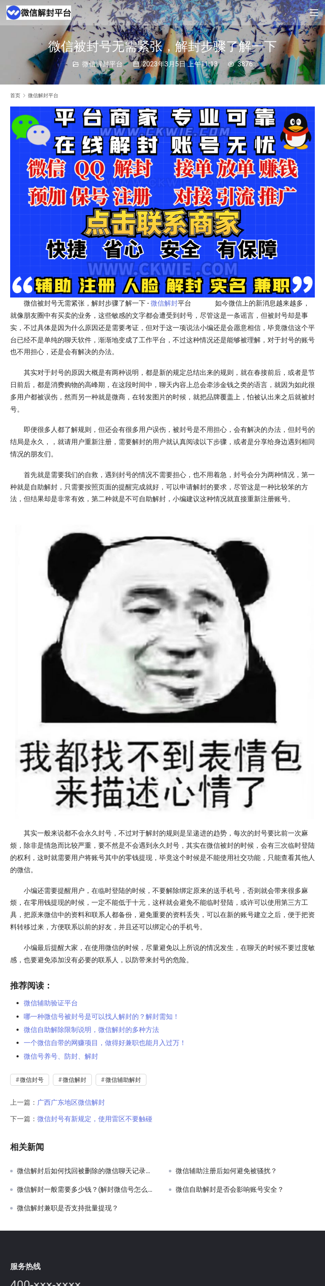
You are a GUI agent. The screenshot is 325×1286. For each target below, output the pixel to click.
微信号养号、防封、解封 (61, 1056)
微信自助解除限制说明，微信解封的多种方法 (91, 1030)
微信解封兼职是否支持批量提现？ (67, 1208)
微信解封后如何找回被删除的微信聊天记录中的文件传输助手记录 (86, 1171)
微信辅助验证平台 (51, 1003)
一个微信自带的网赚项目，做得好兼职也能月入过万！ (105, 1043)
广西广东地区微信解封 (71, 1102)
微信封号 (32, 1079)
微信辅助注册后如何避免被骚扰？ (226, 1171)
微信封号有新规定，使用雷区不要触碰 (94, 1119)
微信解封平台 (102, 64)
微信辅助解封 (123, 1079)
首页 (15, 95)
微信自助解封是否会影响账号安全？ (230, 1189)
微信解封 (164, 303)
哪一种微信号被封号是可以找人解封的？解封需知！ (101, 1017)
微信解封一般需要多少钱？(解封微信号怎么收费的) (86, 1189)
